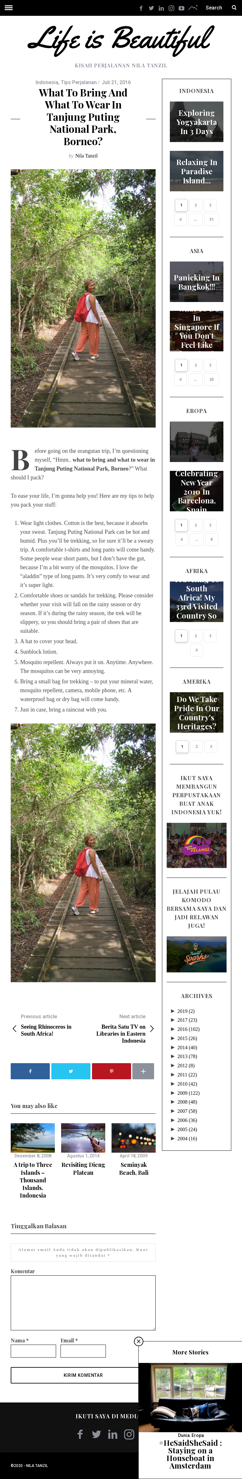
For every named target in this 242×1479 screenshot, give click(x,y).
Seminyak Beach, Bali (133, 1168)
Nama (20, 1340)
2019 (186, 1004)
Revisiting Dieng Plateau (83, 1168)
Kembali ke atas (211, 1465)
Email (69, 1340)
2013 (187, 1049)
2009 (188, 1086)
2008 (187, 1095)
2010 (187, 1077)
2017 (187, 1013)
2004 (187, 1131)
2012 (186, 1058)
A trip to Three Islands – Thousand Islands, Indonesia (33, 1180)
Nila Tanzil (86, 155)
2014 (187, 1040)
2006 (187, 1113)
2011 (187, 1067)
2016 (188, 1022)
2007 (187, 1104)
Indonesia (47, 82)
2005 (187, 1122)
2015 (187, 1031)
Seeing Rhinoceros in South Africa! (47, 1025)
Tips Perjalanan (79, 82)
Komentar (23, 1271)
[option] (33, 1161)
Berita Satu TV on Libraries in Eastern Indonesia (119, 1028)
